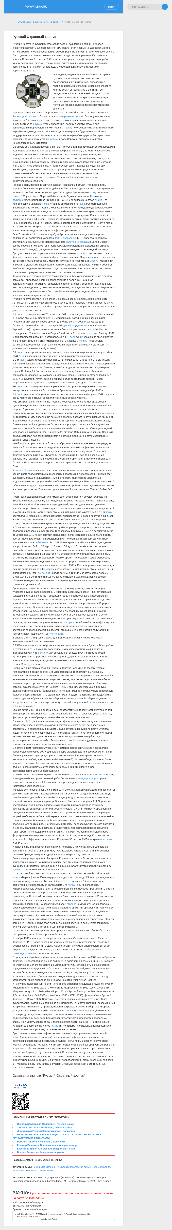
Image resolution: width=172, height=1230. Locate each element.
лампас (93, 702)
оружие (37, 123)
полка (45, 203)
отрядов (71, 903)
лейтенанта (41, 542)
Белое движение (101, 1167)
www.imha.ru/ (24, 22)
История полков (21, 1170)
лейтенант (44, 572)
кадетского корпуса (77, 241)
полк (19, 314)
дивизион (68, 325)
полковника (69, 237)
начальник (52, 139)
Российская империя (44, 1167)
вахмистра (66, 622)
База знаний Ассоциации (45, 22)
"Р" (61, 22)
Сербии (94, 260)
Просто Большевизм (42, 1170)
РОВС (58, 237)
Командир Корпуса (23, 470)
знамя (98, 199)
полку (93, 192)
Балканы (98, 774)
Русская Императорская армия (74, 1167)
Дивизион (81, 325)
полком (83, 340)
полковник (18, 199)
